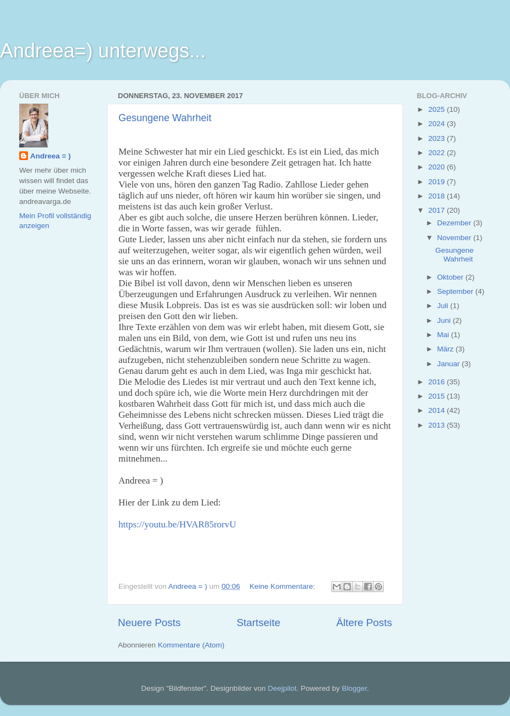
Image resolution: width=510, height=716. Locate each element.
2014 (437, 410)
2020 (437, 167)
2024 (437, 124)
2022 (437, 153)
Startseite (258, 622)
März (446, 349)
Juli (443, 306)
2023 (437, 138)
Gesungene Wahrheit (164, 117)
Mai (444, 335)
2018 (437, 196)
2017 (437, 210)
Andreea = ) (50, 156)
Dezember (455, 223)
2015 (437, 396)
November (455, 238)
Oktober (451, 277)
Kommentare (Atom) (191, 645)
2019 (437, 182)
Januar (449, 364)
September (456, 291)
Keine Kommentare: (283, 586)
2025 (437, 109)
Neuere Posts (149, 622)
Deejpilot (282, 688)
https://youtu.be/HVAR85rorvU (177, 524)
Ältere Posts (364, 622)
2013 (437, 425)
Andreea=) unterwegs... (103, 50)
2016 (437, 382)
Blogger (354, 688)
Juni (445, 320)
